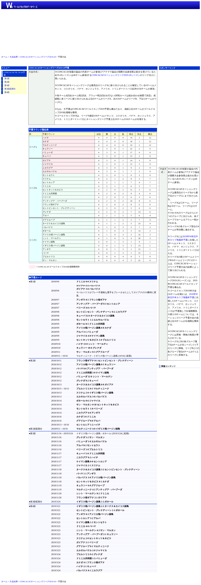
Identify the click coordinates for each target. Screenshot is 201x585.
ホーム (4, 57)
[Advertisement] (100, 32)
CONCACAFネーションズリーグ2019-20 (38, 57)
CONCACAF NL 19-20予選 (14, 73)
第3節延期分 (10, 89)
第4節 (6, 92)
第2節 (6, 82)
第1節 (6, 78)
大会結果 (14, 57)
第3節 (6, 85)
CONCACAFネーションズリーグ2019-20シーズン (116, 75)
